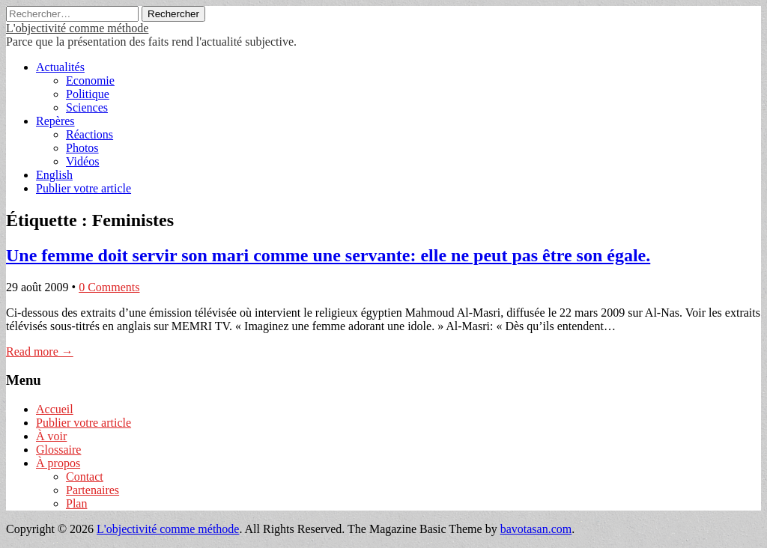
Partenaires (92, 490)
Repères (55, 121)
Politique (87, 94)
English (54, 174)
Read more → (39, 351)
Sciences (87, 107)
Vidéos (82, 161)
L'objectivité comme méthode (77, 28)
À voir (51, 436)
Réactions (89, 134)
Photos (82, 147)
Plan (76, 503)
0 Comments (109, 287)
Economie (90, 80)
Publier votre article (83, 188)
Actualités (60, 67)
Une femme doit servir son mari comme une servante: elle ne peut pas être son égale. (328, 255)
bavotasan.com (536, 529)
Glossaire (58, 449)
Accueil (54, 409)
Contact (84, 476)
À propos (58, 463)
